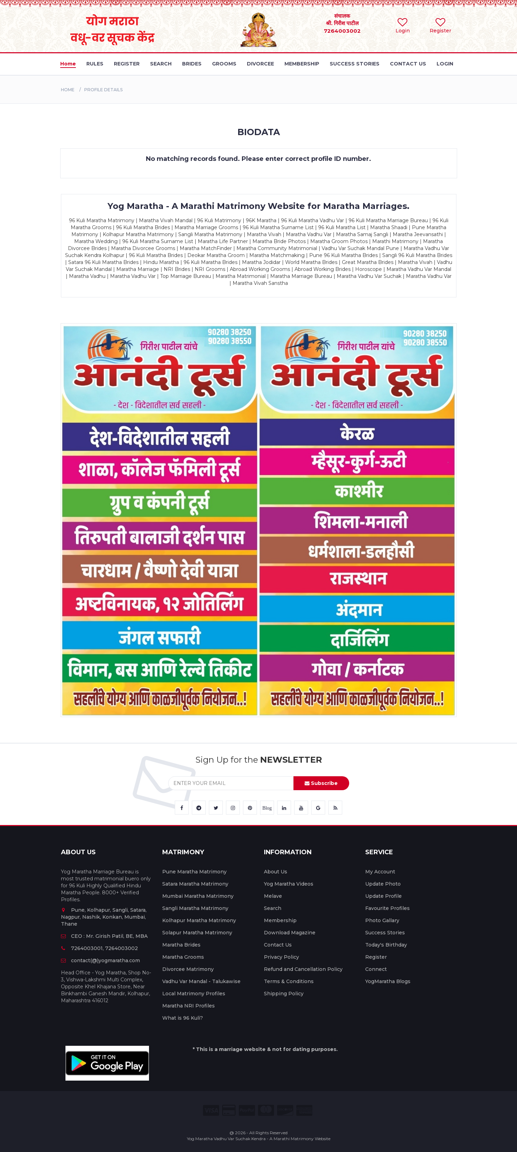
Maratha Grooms (183, 957)
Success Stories (385, 932)
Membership (280, 920)
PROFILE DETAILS (103, 89)
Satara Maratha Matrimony (195, 884)
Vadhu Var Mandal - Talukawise (201, 981)
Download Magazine (289, 932)
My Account (380, 872)
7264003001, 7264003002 (99, 948)
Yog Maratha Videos (288, 884)
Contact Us (278, 945)
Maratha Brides (181, 945)
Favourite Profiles (387, 908)
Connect (376, 969)
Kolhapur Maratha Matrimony (199, 920)
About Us (275, 872)
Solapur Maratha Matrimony (197, 932)
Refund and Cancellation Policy (303, 969)
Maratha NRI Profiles (188, 1006)
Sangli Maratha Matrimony (195, 908)
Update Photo (383, 884)
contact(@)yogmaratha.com (100, 960)
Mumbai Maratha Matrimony (198, 896)
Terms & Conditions (289, 981)
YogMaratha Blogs (387, 981)
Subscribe (321, 783)
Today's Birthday (386, 945)
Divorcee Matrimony (188, 969)
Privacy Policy (281, 957)
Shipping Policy (284, 993)
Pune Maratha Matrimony (194, 872)
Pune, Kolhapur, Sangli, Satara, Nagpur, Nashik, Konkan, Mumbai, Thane (104, 917)
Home (68, 89)
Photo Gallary (382, 920)
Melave (273, 896)
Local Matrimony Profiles (193, 993)
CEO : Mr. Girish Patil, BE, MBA (104, 936)
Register (376, 957)
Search (272, 908)
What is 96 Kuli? (182, 1018)
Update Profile (383, 896)
